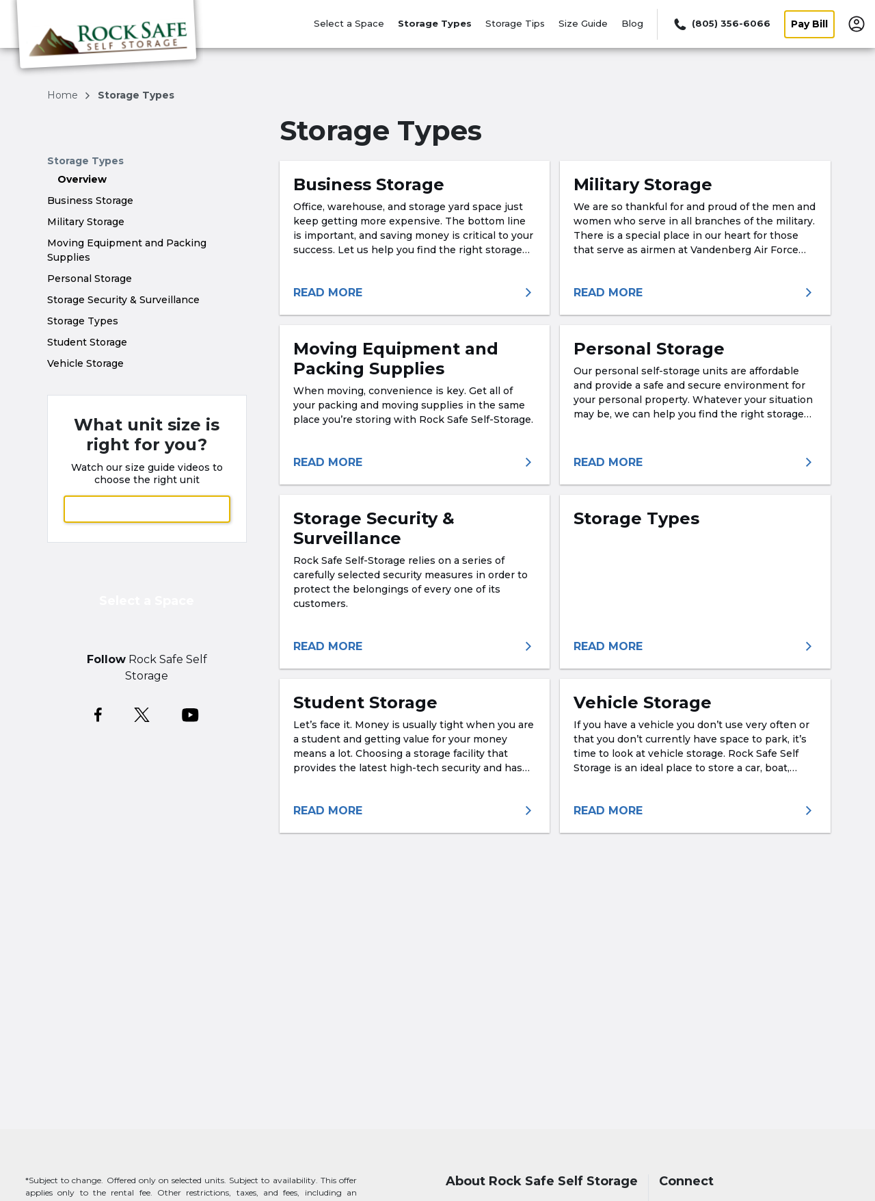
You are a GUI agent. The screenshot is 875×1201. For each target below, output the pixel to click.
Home (64, 95)
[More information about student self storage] (415, 811)
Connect (686, 1181)
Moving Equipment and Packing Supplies (126, 250)
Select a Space (349, 23)
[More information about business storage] (415, 293)
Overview (82, 179)
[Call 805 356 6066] (720, 24)
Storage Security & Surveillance (123, 300)
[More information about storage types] (695, 647)
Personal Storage (89, 278)
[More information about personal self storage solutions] (695, 463)
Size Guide (583, 23)
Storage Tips (515, 23)
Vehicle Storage (85, 363)
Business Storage (90, 200)
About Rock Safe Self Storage (542, 1181)
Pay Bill (809, 24)
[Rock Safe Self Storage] (106, 43)
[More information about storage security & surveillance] (415, 647)
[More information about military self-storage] (695, 293)
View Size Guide (147, 508)
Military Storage (85, 222)
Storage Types (435, 23)
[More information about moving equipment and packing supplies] (415, 463)
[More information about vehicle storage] (695, 811)
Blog (632, 23)
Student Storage (87, 342)
